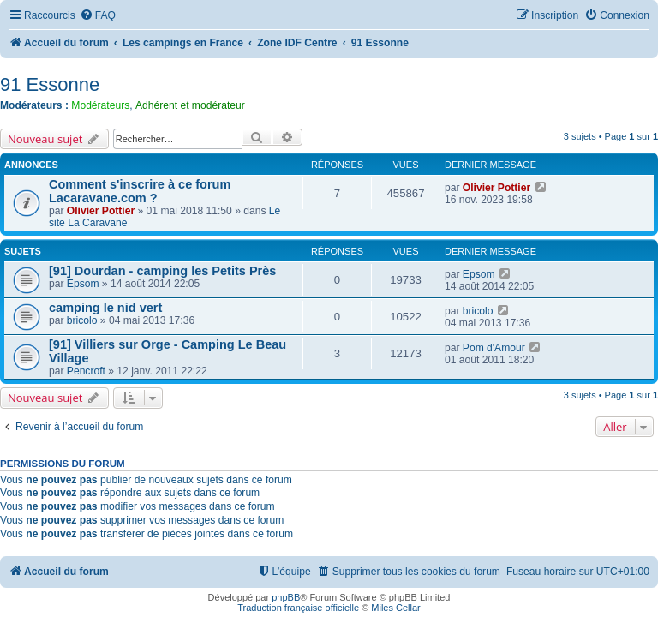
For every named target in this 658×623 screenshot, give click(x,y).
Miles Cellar (395, 607)
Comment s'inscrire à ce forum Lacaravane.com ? (139, 191)
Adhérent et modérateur (190, 105)
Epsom (83, 284)
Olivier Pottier (101, 211)
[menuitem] (98, 15)
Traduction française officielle (298, 607)
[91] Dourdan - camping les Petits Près (162, 271)
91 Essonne (49, 84)
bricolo (82, 320)
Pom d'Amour (494, 348)
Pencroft (86, 371)
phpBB (286, 597)
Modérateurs (100, 105)
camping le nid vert (105, 307)
